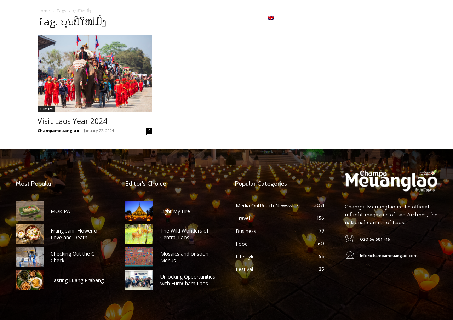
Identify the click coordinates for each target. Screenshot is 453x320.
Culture (46, 109)
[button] (431, 17)
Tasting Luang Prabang (77, 280)
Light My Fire (175, 211)
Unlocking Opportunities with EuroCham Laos (187, 279)
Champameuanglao (58, 130)
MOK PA (60, 211)
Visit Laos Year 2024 (72, 121)
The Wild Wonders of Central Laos (184, 233)
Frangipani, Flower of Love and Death (75, 233)
